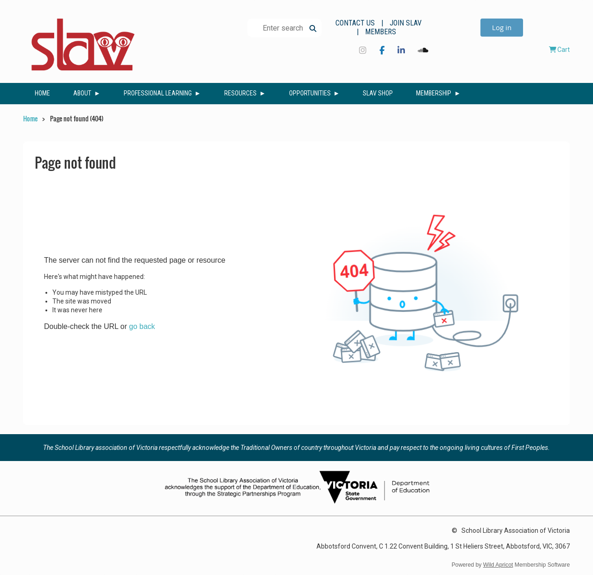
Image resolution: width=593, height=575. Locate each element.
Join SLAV (406, 23)
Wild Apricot (498, 565)
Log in (501, 27)
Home (30, 118)
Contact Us (355, 23)
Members (380, 31)
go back (142, 326)
